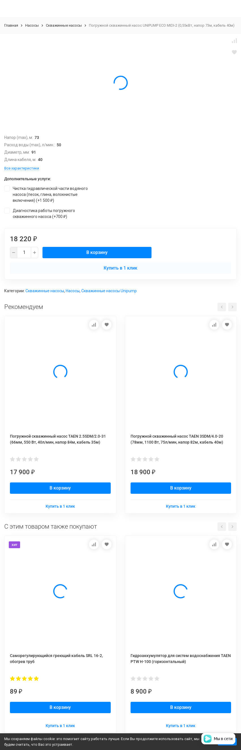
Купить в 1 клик (120, 268)
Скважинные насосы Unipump (109, 291)
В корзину (97, 252)
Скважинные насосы (64, 25)
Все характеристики (21, 168)
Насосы (32, 25)
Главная (11, 25)
